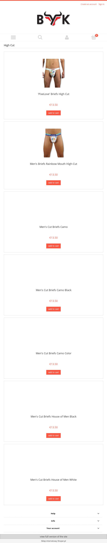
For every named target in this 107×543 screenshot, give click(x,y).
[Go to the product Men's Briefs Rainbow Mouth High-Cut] (53, 143)
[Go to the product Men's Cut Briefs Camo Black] (53, 273)
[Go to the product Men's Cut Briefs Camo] (53, 209)
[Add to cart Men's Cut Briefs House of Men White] (53, 498)
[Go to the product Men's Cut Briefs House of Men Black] (53, 399)
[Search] (40, 37)
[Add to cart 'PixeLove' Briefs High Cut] (53, 112)
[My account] (67, 37)
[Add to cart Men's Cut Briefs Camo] (53, 246)
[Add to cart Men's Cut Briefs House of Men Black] (53, 435)
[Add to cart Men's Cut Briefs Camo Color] (53, 372)
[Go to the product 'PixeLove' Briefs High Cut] (53, 73)
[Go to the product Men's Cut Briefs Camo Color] (53, 336)
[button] (13, 37)
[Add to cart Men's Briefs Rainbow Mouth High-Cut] (53, 182)
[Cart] (93, 37)
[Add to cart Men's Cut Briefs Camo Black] (53, 309)
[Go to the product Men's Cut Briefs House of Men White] (53, 462)
